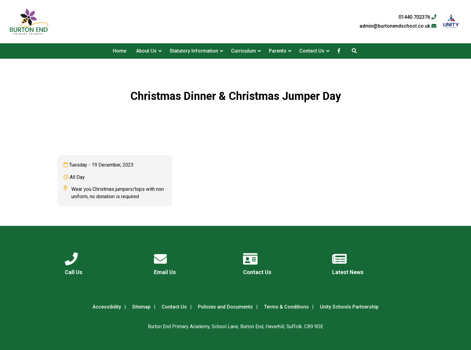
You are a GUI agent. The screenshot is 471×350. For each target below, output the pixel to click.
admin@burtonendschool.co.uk (397, 26)
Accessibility (106, 307)
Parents (277, 51)
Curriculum (243, 51)
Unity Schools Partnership (349, 307)
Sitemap (141, 307)
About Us (146, 51)
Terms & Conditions (286, 307)
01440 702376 (417, 17)
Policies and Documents (225, 307)
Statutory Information (194, 51)
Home (119, 51)
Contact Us (311, 51)
